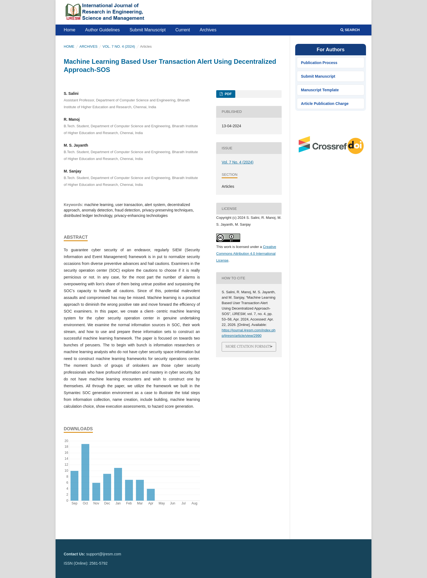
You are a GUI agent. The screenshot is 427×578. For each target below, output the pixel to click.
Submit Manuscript (148, 30)
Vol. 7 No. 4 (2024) (119, 46)
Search (350, 30)
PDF (228, 94)
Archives (208, 30)
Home (69, 30)
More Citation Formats (248, 346)
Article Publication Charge (325, 103)
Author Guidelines (102, 30)
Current (182, 30)
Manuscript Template (320, 90)
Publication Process (319, 62)
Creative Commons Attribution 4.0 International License (246, 253)
